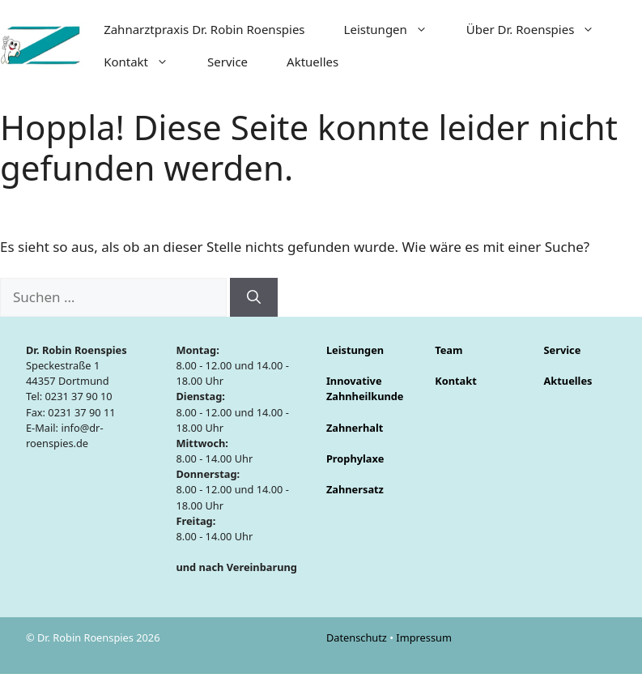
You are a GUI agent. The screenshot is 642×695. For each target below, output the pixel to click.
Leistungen (395, 29)
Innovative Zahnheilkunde (365, 388)
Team (448, 350)
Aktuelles (312, 61)
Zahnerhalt (354, 427)
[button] (427, 29)
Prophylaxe (355, 458)
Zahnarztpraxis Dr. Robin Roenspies (204, 29)
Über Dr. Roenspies (540, 29)
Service (227, 61)
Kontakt (146, 61)
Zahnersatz (355, 489)
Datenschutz (357, 637)
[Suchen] (254, 297)
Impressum (424, 637)
